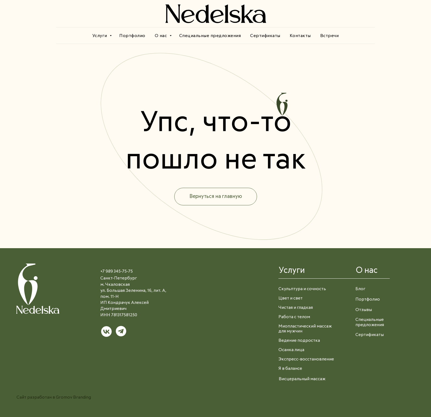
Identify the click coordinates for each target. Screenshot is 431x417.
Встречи (329, 35)
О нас (161, 35)
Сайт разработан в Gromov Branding (53, 397)
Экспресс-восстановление (306, 359)
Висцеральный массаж (302, 379)
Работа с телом (294, 317)
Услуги (100, 35)
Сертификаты (265, 35)
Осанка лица (291, 350)
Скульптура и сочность (302, 289)
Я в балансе (290, 368)
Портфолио (132, 35)
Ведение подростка (299, 340)
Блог (360, 289)
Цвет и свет (290, 298)
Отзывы (363, 310)
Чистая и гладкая (295, 308)
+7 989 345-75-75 (116, 271)
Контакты (300, 35)
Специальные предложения (210, 35)
